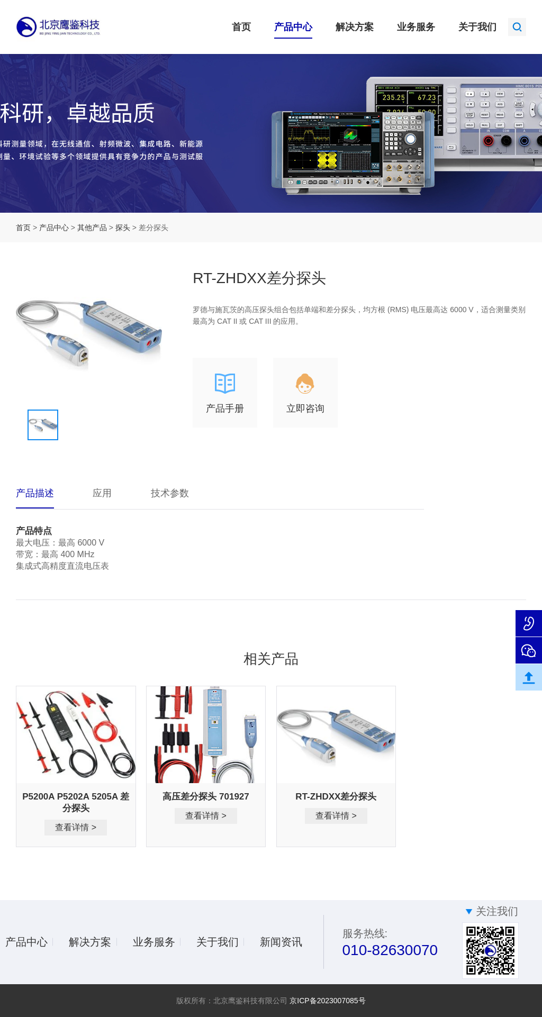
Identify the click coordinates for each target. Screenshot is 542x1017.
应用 (102, 493)
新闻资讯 (281, 942)
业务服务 (416, 27)
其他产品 (93, 227)
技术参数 (170, 493)
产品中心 (293, 27)
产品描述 (35, 493)
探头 (123, 227)
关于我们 (477, 27)
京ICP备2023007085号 (327, 1000)
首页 (241, 27)
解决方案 (355, 27)
